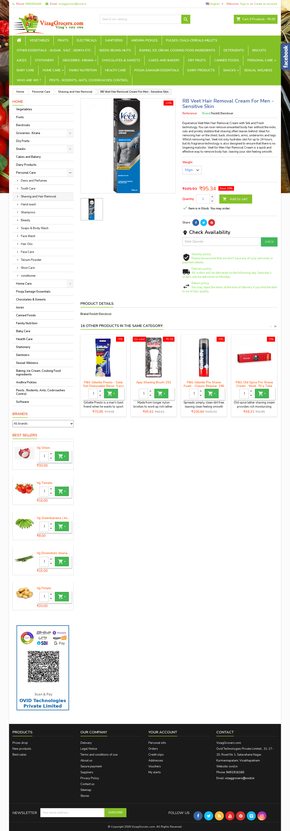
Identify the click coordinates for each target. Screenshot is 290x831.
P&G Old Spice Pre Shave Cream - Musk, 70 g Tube (254, 384)
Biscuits (259, 50)
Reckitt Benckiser (100, 314)
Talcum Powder (31, 260)
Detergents (234, 50)
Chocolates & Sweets (121, 60)
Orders (153, 749)
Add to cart (235, 199)
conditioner (28, 276)
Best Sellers (24, 435)
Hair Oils (27, 244)
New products (21, 749)
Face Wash (28, 236)
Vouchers (154, 766)
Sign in (244, 4)
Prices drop (20, 743)
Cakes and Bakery (164, 60)
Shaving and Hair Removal (38, 197)
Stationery (44, 60)
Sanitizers (114, 40)
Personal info (157, 743)
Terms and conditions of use (99, 755)
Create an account (265, 4)
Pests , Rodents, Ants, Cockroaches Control (88, 80)
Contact (225, 732)
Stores (84, 796)
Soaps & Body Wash (34, 228)
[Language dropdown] (215, 4)
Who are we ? (29, 80)
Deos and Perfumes (34, 181)
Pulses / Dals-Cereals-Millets (191, 40)
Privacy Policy (89, 778)
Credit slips (156, 755)
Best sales (19, 755)
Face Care (27, 252)
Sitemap (85, 790)
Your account (162, 732)
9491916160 (33, 4)
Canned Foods (226, 60)
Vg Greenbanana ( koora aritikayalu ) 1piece (54, 518)
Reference (189, 113)
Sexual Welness (258, 70)
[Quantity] (43, 456)
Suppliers (86, 772)
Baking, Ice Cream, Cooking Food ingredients (177, 50)
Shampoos (28, 212)
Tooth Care (28, 189)
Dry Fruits (197, 60)
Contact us (87, 784)
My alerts (154, 772)
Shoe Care (28, 268)
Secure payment (91, 766)
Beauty (25, 220)
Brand (206, 113)
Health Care (115, 70)
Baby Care (25, 70)
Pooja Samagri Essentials (156, 70)
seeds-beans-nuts (115, 50)
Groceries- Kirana (78, 60)
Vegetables (39, 40)
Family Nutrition (83, 70)
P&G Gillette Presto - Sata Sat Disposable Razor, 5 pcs (103, 384)
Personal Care (260, 60)
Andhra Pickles (144, 40)
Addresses (155, 761)
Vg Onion (43, 448)
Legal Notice (88, 749)
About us (86, 761)
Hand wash (28, 204)
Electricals (87, 40)
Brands (20, 413)
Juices (22, 60)
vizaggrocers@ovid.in (72, 4)
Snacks (229, 70)
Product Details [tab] (97, 303)
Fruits (63, 40)
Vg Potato (44, 588)
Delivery (86, 743)
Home (17, 101)
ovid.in (233, 766)
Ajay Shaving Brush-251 (153, 382)
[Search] (145, 19)
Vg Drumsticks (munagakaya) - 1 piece (54, 553)
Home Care (52, 70)
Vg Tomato (44, 483)
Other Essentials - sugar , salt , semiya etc (54, 50)
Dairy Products (201, 70)
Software (22, 402)
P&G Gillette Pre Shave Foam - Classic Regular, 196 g (204, 386)
